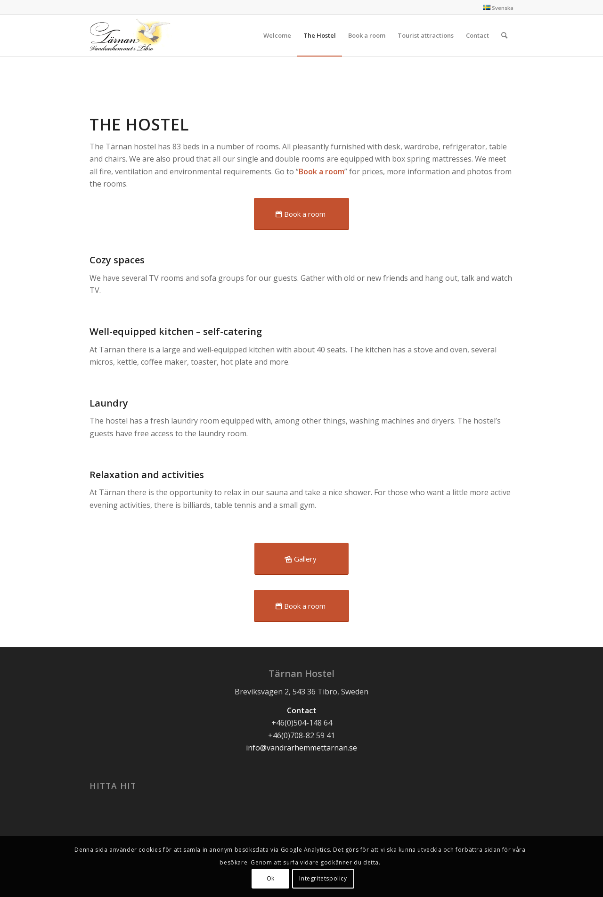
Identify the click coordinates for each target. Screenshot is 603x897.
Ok (271, 878)
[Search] (504, 35)
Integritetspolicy (323, 878)
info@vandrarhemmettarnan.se (301, 747)
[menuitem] (277, 35)
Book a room (321, 171)
